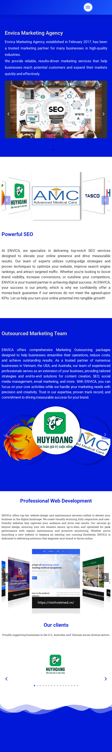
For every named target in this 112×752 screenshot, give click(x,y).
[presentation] (7, 679)
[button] (8, 114)
